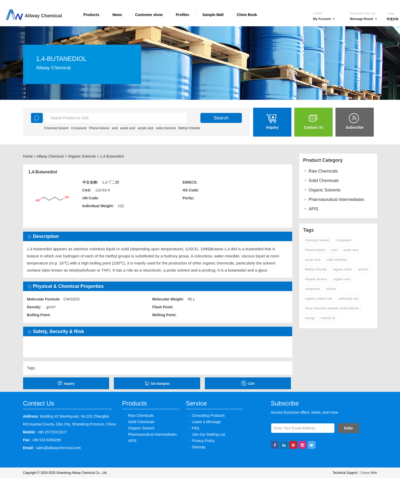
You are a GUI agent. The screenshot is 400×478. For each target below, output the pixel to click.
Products (91, 15)
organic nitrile (342, 269)
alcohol (363, 269)
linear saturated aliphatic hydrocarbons (332, 308)
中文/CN (392, 19)
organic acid (341, 279)
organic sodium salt (318, 298)
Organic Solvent (138, 428)
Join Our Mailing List (205, 434)
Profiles (182, 15)
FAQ (192, 428)
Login (317, 13)
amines (331, 289)
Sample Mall (212, 15)
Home (28, 156)
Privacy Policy (200, 440)
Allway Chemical (50, 156)
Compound (79, 128)
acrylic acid (145, 128)
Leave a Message (203, 421)
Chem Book (247, 15)
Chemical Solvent (56, 128)
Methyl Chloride (189, 128)
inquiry (65, 383)
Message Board (363, 19)
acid (115, 128)
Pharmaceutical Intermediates (333, 199)
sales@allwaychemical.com (58, 448)
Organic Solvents (82, 156)
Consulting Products (205, 415)
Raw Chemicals (320, 171)
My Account (324, 19)
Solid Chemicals (321, 180)
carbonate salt (348, 298)
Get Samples (157, 383)
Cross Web (369, 473)
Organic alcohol (316, 279)
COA (248, 383)
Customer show (149, 15)
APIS (310, 209)
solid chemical (165, 128)
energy (310, 318)
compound (312, 289)
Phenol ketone (99, 128)
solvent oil (328, 318)
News (117, 15)
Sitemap (195, 447)
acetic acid (127, 128)
